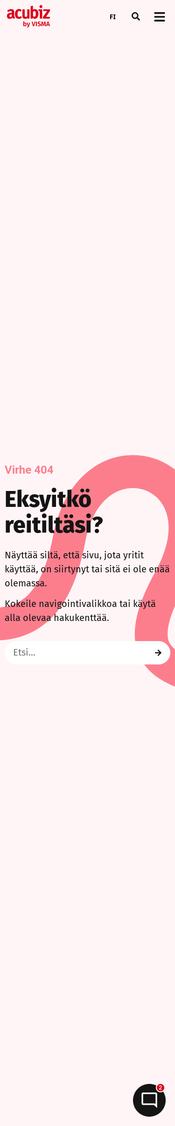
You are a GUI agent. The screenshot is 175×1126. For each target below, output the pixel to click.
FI (113, 16)
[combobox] (113, 16)
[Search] (158, 653)
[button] (136, 16)
